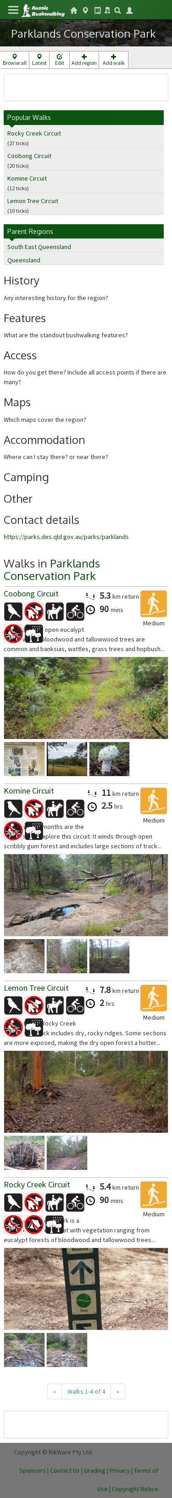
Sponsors (32, 1470)
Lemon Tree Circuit (32, 201)
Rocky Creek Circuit (34, 133)
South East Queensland (39, 247)
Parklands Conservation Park (52, 569)
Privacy (120, 1470)
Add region (84, 60)
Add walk (113, 60)
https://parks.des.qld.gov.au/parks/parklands (66, 537)
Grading (94, 1470)
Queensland (23, 260)
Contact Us (65, 1470)
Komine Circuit (27, 178)
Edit (59, 60)
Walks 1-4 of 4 (86, 1391)
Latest (39, 60)
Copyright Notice (135, 1489)
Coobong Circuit (29, 156)
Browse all (14, 60)
